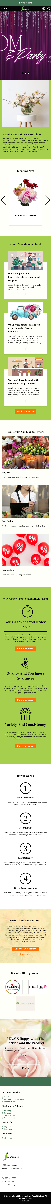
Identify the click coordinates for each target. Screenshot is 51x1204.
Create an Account (25, 948)
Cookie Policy (8, 1118)
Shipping (6, 1110)
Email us (6, 1097)
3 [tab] (28, 73)
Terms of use (8, 1115)
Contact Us (25, 954)
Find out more (25, 648)
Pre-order (7, 1129)
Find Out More (25, 411)
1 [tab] (23, 73)
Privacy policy (8, 1113)
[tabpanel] (25, 45)
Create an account (10, 1102)
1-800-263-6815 (25, 3)
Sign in (4, 9)
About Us (7, 1138)
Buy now (6, 1127)
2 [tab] (26, 73)
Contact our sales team (13, 1099)
